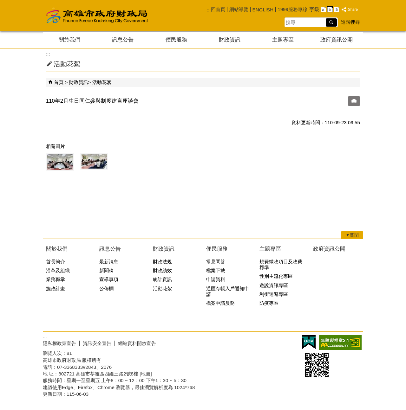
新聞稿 (106, 270)
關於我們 (69, 40)
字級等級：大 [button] (336, 9)
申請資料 (215, 279)
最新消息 (108, 261)
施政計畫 (55, 288)
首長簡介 (55, 261)
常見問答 (215, 261)
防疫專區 (268, 303)
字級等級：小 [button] (323, 9)
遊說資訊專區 (273, 285)
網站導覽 (238, 9)
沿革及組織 (58, 270)
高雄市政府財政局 (122, 15)
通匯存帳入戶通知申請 (227, 291)
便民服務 (176, 40)
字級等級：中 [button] (330, 9)
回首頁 (218, 9)
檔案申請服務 (220, 303)
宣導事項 (108, 279)
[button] (331, 22)
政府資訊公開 (336, 40)
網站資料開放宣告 (137, 343)
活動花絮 (101, 82)
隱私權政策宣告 (59, 343)
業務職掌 (55, 279)
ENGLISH (263, 9)
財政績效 (162, 270)
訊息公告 (123, 40)
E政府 (309, 342)
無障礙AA (340, 342)
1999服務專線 (292, 9)
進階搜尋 (350, 22)
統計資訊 (162, 279)
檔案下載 (215, 270)
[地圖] (146, 373)
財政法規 (162, 261)
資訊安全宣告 (97, 343)
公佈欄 (106, 288)
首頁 (58, 82)
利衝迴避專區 (273, 294)
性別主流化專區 (276, 276)
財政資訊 (229, 40)
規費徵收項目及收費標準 (280, 264)
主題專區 (283, 40)
